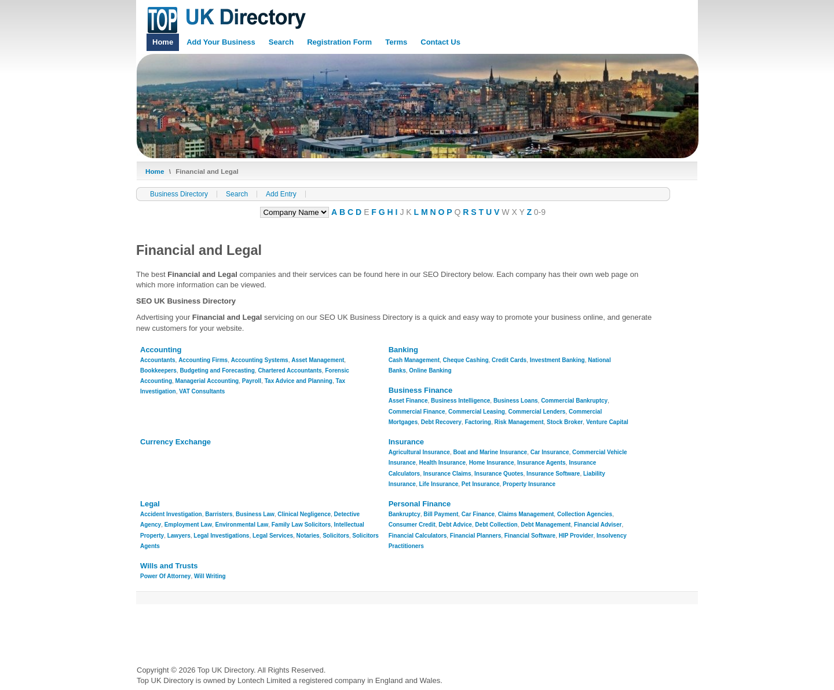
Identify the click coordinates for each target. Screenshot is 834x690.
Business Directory (179, 194)
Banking (403, 349)
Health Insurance (442, 462)
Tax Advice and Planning (298, 381)
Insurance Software (553, 473)
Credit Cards (509, 360)
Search (281, 42)
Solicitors (336, 535)
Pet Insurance (481, 484)
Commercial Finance (417, 411)
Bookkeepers (158, 370)
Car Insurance (550, 452)
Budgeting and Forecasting (217, 370)
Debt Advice (454, 524)
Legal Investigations (221, 535)
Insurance (406, 441)
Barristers (218, 514)
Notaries (308, 535)
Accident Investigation (171, 514)
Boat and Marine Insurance (490, 452)
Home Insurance (491, 462)
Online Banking (430, 370)
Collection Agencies (584, 514)
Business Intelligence (460, 400)
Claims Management (526, 514)
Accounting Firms (203, 360)
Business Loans (515, 400)
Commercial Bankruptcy (574, 400)
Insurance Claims (447, 473)
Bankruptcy (404, 514)
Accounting (161, 349)
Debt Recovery (441, 422)
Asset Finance (408, 400)
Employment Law (188, 524)
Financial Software (529, 535)
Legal (150, 503)
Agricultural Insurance (419, 452)
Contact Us (440, 42)
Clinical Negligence (304, 514)
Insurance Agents (541, 462)
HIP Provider (576, 535)
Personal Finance (420, 503)
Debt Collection (496, 524)
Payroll (251, 381)
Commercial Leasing (476, 411)
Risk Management (519, 422)
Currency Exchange (175, 441)
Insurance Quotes (498, 473)
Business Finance (421, 390)
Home (162, 42)
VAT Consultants (202, 391)
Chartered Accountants (289, 370)
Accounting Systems (259, 360)
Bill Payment (440, 514)
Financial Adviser (597, 524)
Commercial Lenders (536, 411)
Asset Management (317, 360)
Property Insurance (529, 484)
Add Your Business (220, 42)
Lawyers (179, 535)
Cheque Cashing (466, 360)
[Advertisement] (347, 631)
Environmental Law (242, 524)
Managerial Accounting (207, 381)
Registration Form (339, 42)
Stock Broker (565, 422)
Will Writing (210, 576)
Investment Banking (557, 360)
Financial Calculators (418, 535)
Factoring (477, 422)
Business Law (255, 514)
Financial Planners (475, 535)
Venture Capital (607, 422)
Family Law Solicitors (301, 524)
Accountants (157, 360)
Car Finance (478, 514)
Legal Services (273, 535)
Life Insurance (438, 484)
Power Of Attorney (165, 576)
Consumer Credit (412, 524)
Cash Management (414, 360)
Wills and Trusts (169, 565)
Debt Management (545, 524)
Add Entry (281, 194)
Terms (396, 42)
